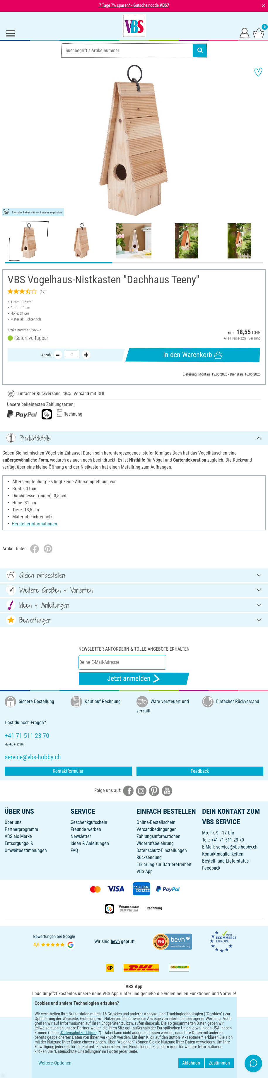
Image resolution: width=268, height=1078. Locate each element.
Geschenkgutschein (89, 822)
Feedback (200, 771)
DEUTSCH (134, 1025)
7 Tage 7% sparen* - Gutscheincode (134, 5)
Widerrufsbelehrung (155, 843)
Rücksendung (149, 857)
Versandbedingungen (156, 829)
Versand (254, 338)
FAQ (74, 850)
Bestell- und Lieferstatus (225, 861)
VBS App (144, 871)
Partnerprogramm (21, 829)
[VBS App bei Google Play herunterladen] (114, 1006)
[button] (8, 140)
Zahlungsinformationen (158, 836)
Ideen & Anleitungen (90, 843)
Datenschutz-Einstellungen (161, 850)
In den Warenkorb (192, 355)
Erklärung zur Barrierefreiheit (164, 864)
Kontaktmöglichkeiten (222, 854)
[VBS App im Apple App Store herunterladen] (154, 1006)
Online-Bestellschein (155, 822)
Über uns (13, 822)
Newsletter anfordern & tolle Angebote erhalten (134, 649)
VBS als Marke (18, 836)
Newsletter (81, 836)
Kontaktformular (68, 771)
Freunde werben (86, 829)
